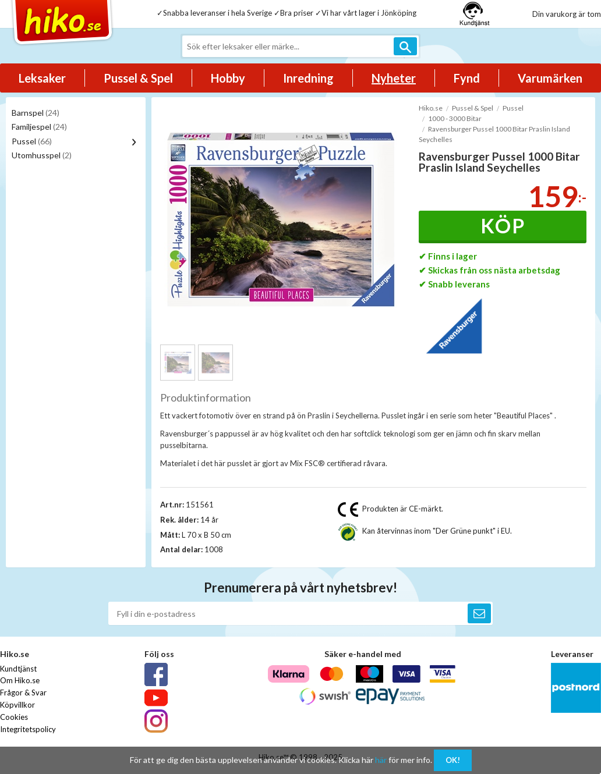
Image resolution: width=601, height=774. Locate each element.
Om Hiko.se (20, 680)
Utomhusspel (42, 155)
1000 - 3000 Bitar (455, 118)
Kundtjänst (18, 668)
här (381, 760)
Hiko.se (431, 108)
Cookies (14, 717)
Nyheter (394, 78)
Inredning (308, 78)
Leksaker (42, 78)
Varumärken (550, 78)
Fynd (467, 78)
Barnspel (35, 113)
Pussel (32, 141)
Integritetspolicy (28, 729)
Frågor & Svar (23, 692)
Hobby (228, 78)
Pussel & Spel (138, 78)
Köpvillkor (17, 704)
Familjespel (39, 127)
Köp (502, 225)
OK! (453, 760)
